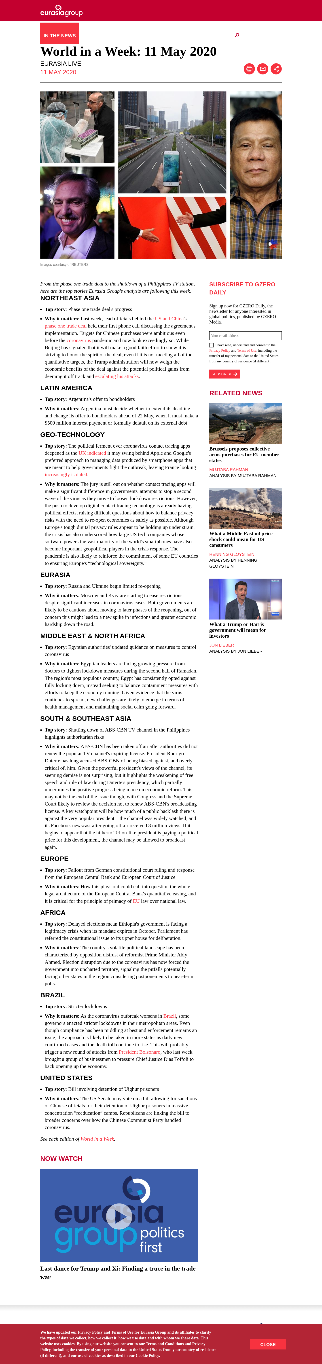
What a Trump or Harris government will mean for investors (237, 630)
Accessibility (166, 1342)
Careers (185, 36)
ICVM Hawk (180, 1348)
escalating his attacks (117, 376)
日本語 (165, 35)
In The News (60, 35)
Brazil (169, 1016)
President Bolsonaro (139, 1052)
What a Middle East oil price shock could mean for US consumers (241, 539)
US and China (169, 318)
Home (45, 1342)
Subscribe (89, 1342)
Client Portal (213, 36)
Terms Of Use (195, 1342)
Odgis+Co (162, 1348)
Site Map (111, 1342)
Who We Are (99, 35)
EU (136, 901)
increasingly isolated (66, 474)
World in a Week (97, 1139)
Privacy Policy (219, 350)
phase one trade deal (66, 326)
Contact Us (65, 1342)
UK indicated (92, 453)
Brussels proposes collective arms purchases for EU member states (244, 454)
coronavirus (79, 340)
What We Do (138, 35)
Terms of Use (246, 350)
